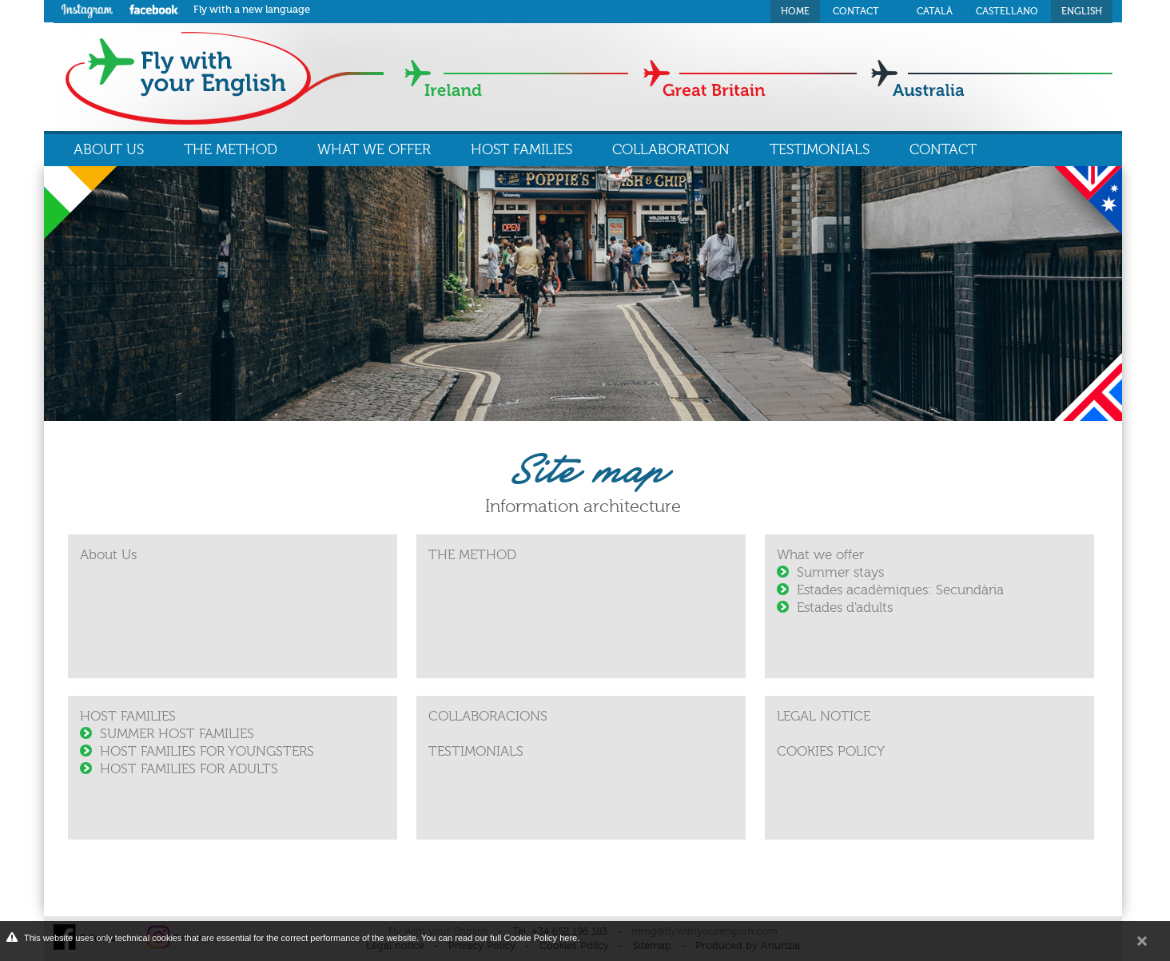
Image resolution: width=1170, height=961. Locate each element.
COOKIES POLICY (831, 751)
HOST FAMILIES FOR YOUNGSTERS (207, 751)
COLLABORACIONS (487, 716)
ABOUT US (109, 149)
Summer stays (840, 572)
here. (569, 938)
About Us (108, 554)
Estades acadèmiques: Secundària (900, 590)
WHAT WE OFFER (374, 149)
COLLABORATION (671, 149)
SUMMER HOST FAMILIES (177, 733)
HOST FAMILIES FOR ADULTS (189, 768)
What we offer (820, 554)
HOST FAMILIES (521, 149)
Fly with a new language (251, 9)
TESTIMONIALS (820, 149)
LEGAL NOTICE (823, 716)
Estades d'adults (845, 607)
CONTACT (943, 149)
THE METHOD (230, 149)
